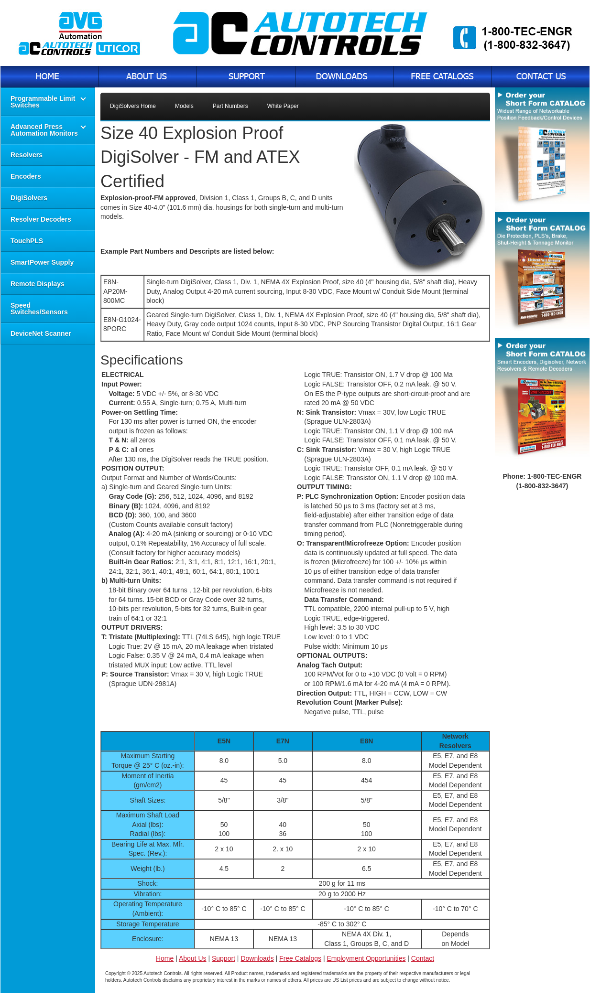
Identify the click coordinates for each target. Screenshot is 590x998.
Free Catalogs (300, 958)
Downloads (256, 958)
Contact (422, 958)
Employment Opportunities (366, 958)
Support (223, 958)
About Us (193, 958)
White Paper (283, 106)
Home (165, 958)
